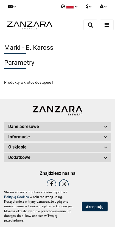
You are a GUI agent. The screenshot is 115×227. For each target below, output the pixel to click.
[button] (57, 126)
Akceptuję (94, 207)
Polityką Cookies (16, 197)
